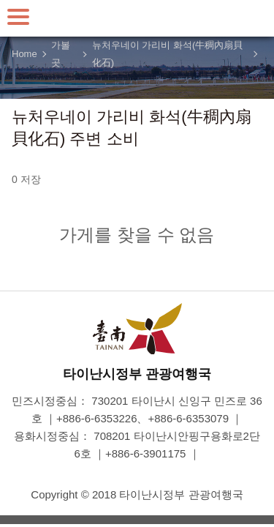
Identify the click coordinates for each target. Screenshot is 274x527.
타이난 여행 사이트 (137, 18)
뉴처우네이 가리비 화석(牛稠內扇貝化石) (167, 54)
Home (24, 53)
